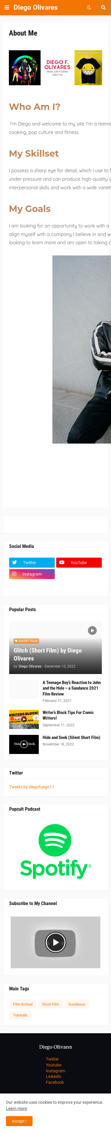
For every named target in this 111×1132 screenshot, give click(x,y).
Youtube (53, 1065)
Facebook (55, 1082)
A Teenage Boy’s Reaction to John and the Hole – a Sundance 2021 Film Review (72, 688)
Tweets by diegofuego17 (31, 787)
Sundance (76, 1004)
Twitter (52, 1059)
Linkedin (53, 1076)
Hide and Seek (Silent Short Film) (71, 737)
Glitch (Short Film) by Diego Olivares (48, 654)
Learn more (16, 1108)
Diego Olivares (36, 7)
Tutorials (20, 1015)
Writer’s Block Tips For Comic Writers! (68, 715)
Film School (23, 1004)
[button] (7, 8)
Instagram (55, 1071)
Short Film (50, 1004)
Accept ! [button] (19, 1121)
